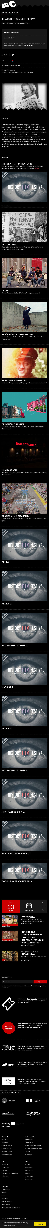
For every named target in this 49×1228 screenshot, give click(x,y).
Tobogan (27, 1151)
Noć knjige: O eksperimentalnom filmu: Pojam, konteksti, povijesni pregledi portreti (32, 937)
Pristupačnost (6, 1204)
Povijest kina (5, 1167)
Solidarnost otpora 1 (14, 645)
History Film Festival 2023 (10, 13)
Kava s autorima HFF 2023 (16, 853)
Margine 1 (7, 687)
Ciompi (5, 290)
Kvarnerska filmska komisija (10, 1173)
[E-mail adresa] (18, 981)
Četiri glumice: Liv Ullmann (29, 952)
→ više (37, 168)
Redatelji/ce (28, 1170)
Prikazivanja (29, 1167)
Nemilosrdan (9, 470)
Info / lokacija (6, 1189)
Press (3, 1195)
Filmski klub (21, 1023)
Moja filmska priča (7, 1154)
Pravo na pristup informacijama (11, 1207)
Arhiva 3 (6, 728)
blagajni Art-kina (19, 44)
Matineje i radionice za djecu (33, 1148)
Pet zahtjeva (9, 244)
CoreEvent (30, 45)
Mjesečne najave (7, 1151)
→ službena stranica (27, 1050)
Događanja (5, 1142)
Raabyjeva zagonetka (14, 380)
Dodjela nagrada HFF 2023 (17, 881)
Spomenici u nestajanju (15, 516)
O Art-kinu (5, 1164)
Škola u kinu (29, 1142)
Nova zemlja (28, 953)
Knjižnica (4, 1170)
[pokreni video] (24, 227)
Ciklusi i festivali (6, 1148)
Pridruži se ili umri (13, 424)
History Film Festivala (26, 72)
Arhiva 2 (6, 603)
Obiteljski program (7, 1145)
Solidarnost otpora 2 (14, 770)
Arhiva (6, 562)
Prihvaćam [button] (40, 1224)
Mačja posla (28, 916)
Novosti (27, 1173)
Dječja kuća (28, 1139)
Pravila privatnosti (7, 1201)
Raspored (5, 1139)
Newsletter (5, 1198)
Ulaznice (4, 1192)
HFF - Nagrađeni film (13, 811)
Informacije (5, 1176)
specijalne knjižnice (35, 1027)
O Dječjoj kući (29, 1154)
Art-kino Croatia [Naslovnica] (12, 1218)
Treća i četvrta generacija (17, 334)
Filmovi (27, 1164)
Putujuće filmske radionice (33, 1145)
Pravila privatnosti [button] (9, 1225)
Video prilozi (29, 1176)
